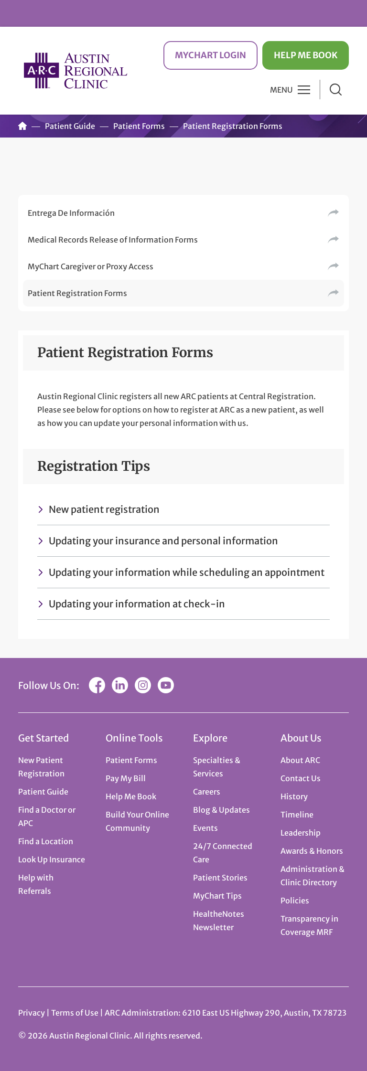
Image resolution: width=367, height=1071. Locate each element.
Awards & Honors (312, 851)
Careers (206, 791)
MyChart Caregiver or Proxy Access (90, 266)
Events (205, 828)
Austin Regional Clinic (75, 70)
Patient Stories (220, 877)
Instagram (143, 685)
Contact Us (301, 778)
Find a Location (45, 841)
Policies (295, 900)
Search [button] (336, 89)
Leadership (301, 833)
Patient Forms (139, 126)
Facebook (97, 685)
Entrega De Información (71, 213)
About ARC (300, 760)
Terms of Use (75, 1013)
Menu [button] (281, 90)
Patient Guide (70, 126)
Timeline (297, 814)
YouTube (166, 685)
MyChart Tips (217, 896)
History (294, 796)
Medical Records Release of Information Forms (113, 239)
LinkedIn (120, 685)
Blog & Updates (221, 810)
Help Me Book (305, 55)
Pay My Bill (126, 778)
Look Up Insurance (51, 859)
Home (22, 126)
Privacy (31, 1013)
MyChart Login (210, 55)
